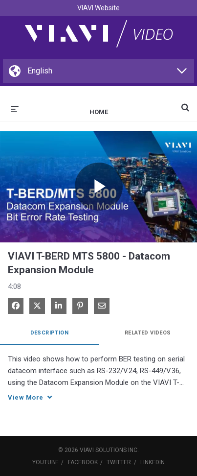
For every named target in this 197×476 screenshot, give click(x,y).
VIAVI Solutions (103, 450)
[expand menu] (15, 108)
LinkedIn (152, 462)
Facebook (83, 462)
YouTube (45, 462)
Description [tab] (49, 333)
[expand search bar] (185, 103)
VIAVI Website (98, 8)
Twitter (119, 462)
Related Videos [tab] (148, 333)
